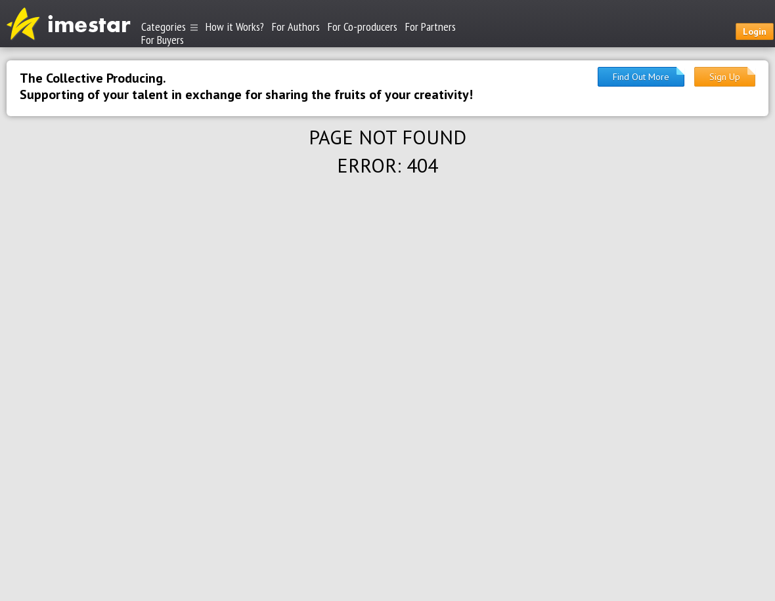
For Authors (296, 26)
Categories (169, 26)
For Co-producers (362, 26)
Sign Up (724, 77)
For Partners (430, 26)
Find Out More (641, 77)
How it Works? (235, 26)
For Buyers (162, 39)
